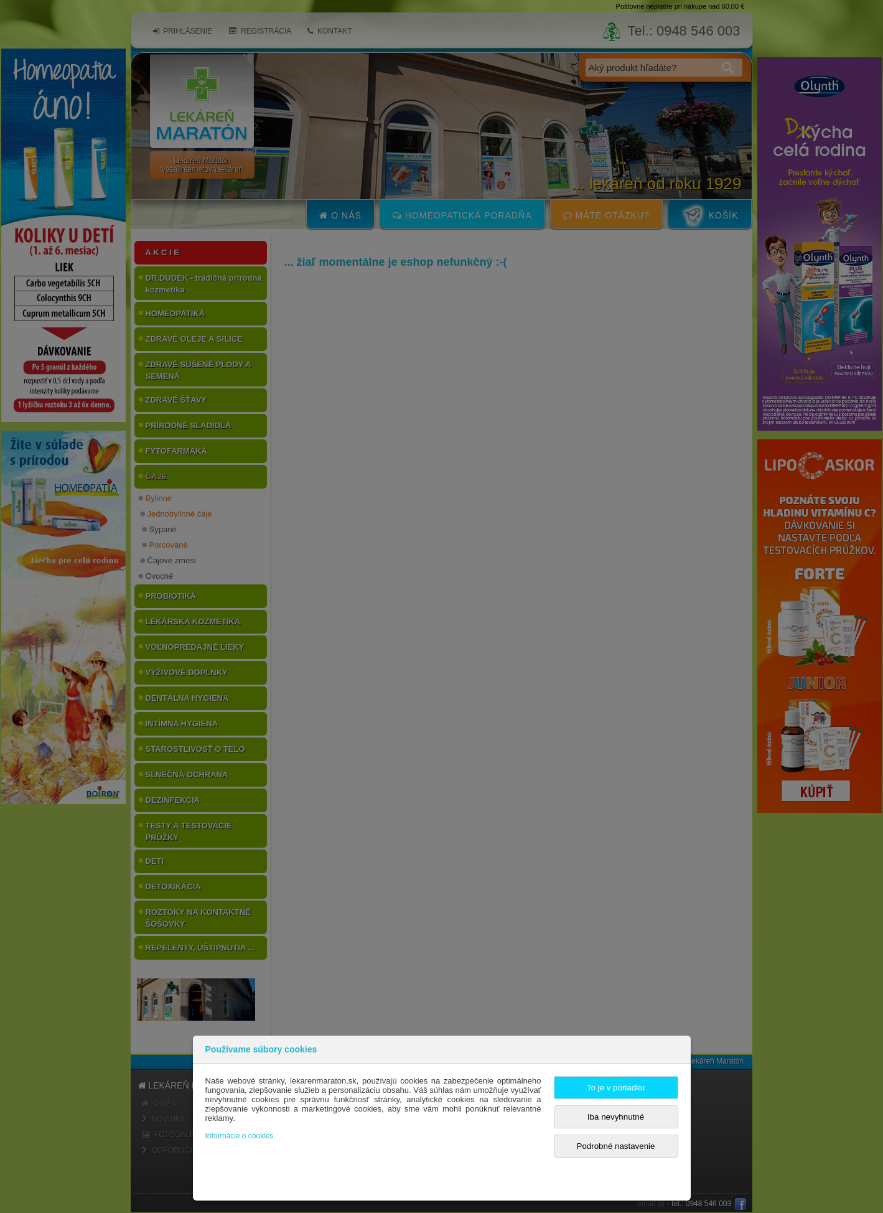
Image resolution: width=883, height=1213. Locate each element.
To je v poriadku (616, 1087)
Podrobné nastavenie (616, 1146)
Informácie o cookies (239, 1135)
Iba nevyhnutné (615, 1117)
